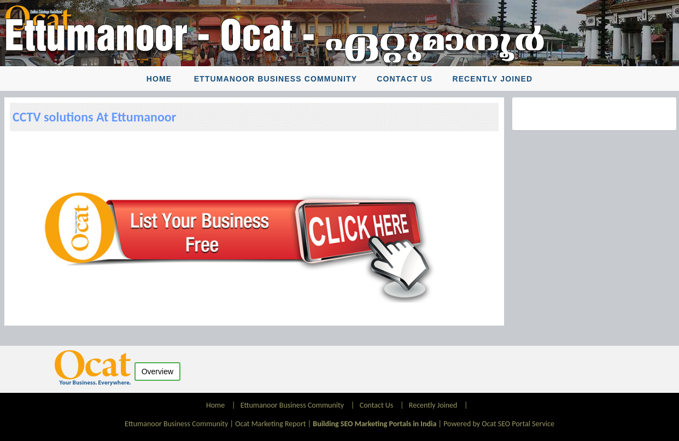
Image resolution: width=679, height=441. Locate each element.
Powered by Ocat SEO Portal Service (498, 423)
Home (159, 78)
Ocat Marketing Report (270, 423)
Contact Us (404, 78)
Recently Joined (492, 78)
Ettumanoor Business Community (275, 78)
